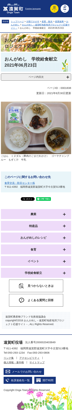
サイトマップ (37, 362)
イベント (33, 261)
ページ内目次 (36, 76)
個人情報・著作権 (14, 362)
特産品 (33, 226)
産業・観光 (47, 21)
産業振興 (59, 21)
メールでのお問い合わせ (27, 371)
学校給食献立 (33, 272)
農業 (33, 214)
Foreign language (33, 9)
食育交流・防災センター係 (20, 183)
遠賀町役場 (13, 342)
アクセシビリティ (29, 357)
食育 (33, 249)
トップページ (17, 21)
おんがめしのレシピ (33, 237)
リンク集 (9, 357)
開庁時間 (48, 380)
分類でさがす (32, 21)
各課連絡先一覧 (20, 380)
